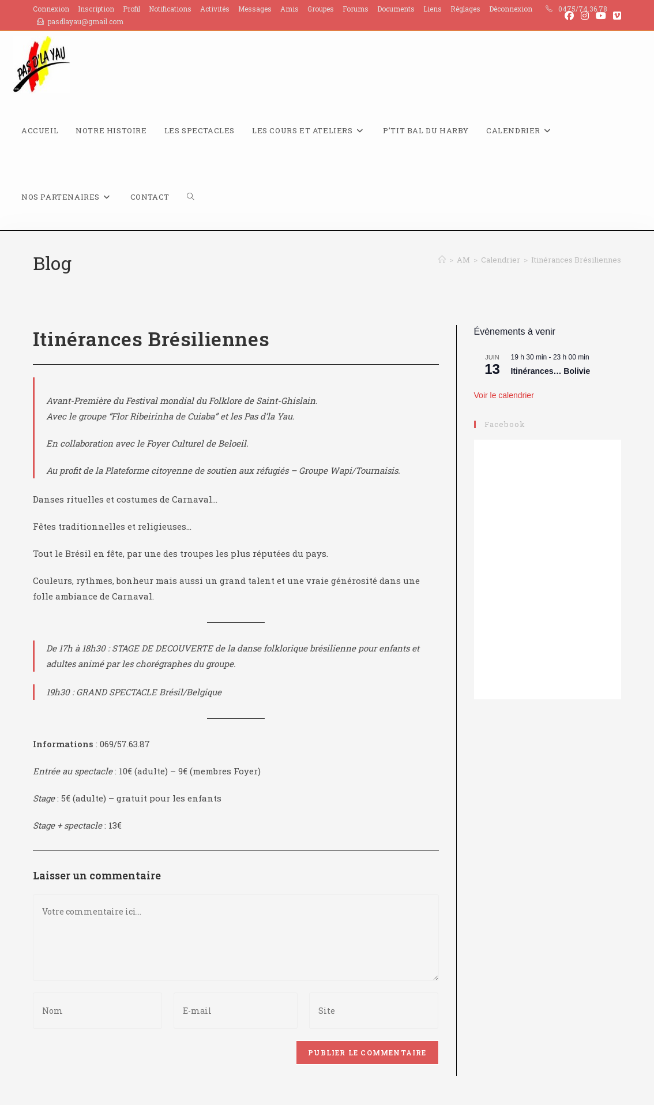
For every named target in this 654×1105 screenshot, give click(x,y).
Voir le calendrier (504, 395)
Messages (255, 8)
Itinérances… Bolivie (551, 371)
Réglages (465, 8)
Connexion (51, 8)
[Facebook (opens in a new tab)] (569, 15)
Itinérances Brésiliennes (576, 259)
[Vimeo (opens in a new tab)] (615, 15)
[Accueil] (442, 259)
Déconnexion (510, 8)
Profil (131, 8)
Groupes (320, 8)
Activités (215, 8)
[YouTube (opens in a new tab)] (601, 15)
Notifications (170, 8)
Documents (396, 8)
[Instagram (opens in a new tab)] (584, 15)
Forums (356, 8)
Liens (432, 8)
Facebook (504, 424)
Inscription (96, 8)
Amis (289, 8)
